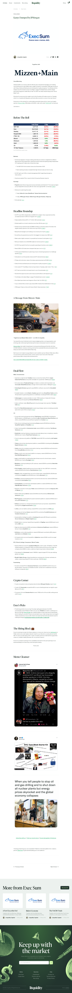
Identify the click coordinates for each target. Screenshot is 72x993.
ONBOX (67, 987)
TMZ (47, 287)
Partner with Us (36, 976)
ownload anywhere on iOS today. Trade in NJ (37, 617)
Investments (17, 3)
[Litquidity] (36, 3)
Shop (64, 3)
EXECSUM (48, 103)
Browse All (65, 887)
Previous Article (19, 866)
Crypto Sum (21, 976)
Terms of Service (51, 976)
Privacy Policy (51, 978)
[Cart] (68, 3)
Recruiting (24, 3)
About (10, 3)
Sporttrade (27, 612)
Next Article (54, 866)
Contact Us (51, 974)
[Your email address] (34, 962)
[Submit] (51, 962)
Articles (5, 3)
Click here (20, 850)
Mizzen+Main (21, 103)
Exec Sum (23, 9)
